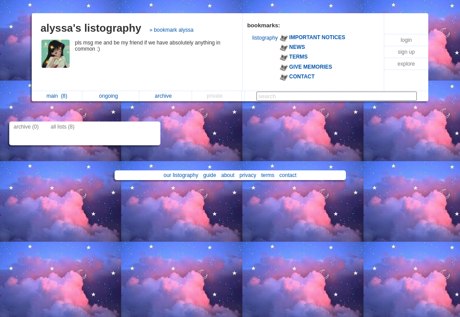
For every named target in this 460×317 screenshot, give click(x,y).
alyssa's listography (91, 28)
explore (406, 64)
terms (268, 175)
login (406, 40)
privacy (247, 175)
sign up (406, 52)
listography (265, 38)
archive (165, 96)
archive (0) (26, 127)
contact (288, 175)
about (227, 175)
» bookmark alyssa (171, 30)
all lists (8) (62, 127)
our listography (180, 175)
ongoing (110, 96)
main (56, 96)
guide (209, 175)
